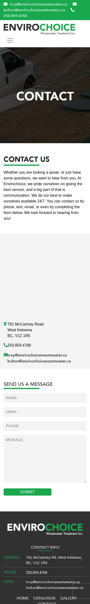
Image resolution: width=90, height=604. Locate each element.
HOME (23, 598)
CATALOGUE (44, 598)
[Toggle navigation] (10, 40)
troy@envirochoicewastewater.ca (35, 4)
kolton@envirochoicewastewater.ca (39, 361)
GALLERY (68, 598)
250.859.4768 (36, 572)
